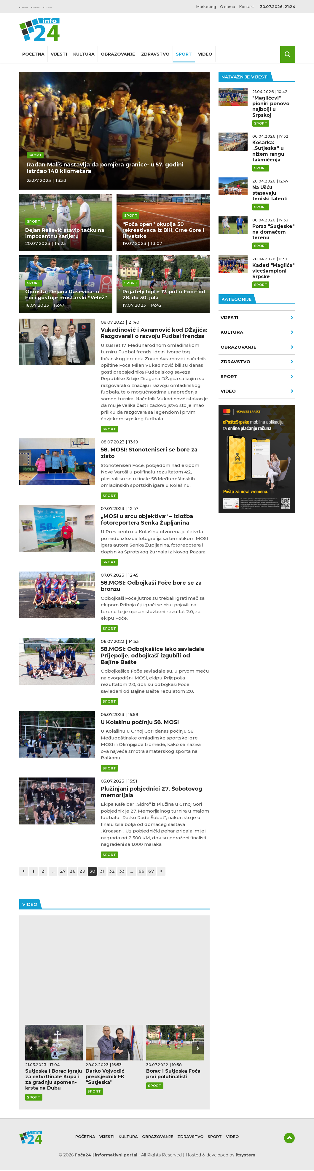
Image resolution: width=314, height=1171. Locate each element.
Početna (33, 54)
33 (131, 871)
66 (152, 871)
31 (109, 871)
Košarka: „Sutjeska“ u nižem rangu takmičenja (268, 151)
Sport (184, 54)
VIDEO (257, 391)
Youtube (94, 6)
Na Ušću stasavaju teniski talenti (270, 193)
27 (67, 871)
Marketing (201, 6)
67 (163, 871)
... (56, 871)
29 (88, 871)
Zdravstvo (155, 54)
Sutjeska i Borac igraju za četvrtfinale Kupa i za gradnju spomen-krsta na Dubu (53, 1080)
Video (205, 54)
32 (120, 871)
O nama (224, 6)
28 (77, 871)
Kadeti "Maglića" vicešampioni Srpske (273, 270)
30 (98, 871)
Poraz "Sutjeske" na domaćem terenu (273, 232)
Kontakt (246, 6)
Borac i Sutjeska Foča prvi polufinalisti (173, 1074)
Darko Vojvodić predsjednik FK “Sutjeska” (105, 1077)
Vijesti (59, 54)
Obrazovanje (118, 54)
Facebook (32, 6)
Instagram (63, 6)
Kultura (84, 54)
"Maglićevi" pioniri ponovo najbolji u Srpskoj (270, 106)
